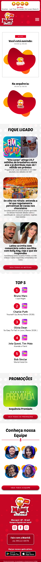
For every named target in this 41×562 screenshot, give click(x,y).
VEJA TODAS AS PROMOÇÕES (20, 417)
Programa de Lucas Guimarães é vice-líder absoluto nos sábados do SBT (20, 165)
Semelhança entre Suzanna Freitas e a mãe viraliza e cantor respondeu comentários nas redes (20, 251)
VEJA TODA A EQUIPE (20, 488)
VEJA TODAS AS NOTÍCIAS (20, 267)
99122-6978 (21, 539)
